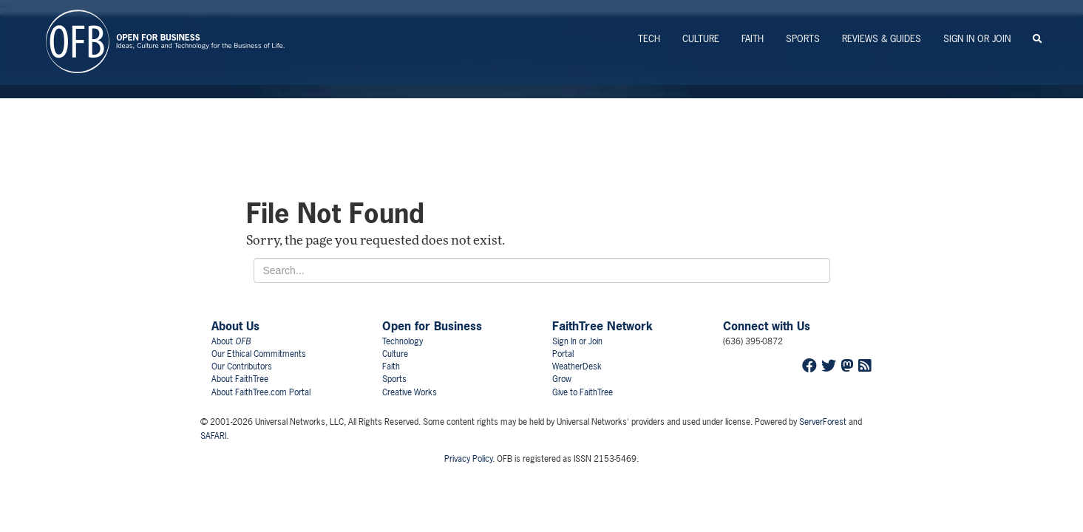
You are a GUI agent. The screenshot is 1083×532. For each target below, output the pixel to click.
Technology (402, 341)
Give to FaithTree (582, 392)
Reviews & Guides (881, 39)
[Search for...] (542, 270)
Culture (700, 39)
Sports (803, 39)
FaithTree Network (602, 326)
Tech (649, 39)
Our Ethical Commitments (258, 354)
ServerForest (822, 422)
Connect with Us (766, 326)
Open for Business (432, 326)
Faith (752, 39)
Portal (563, 354)
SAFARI (213, 436)
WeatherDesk (577, 366)
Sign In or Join (977, 39)
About (231, 341)
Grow (561, 379)
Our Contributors (241, 366)
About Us (235, 326)
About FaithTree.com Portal (260, 392)
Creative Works (409, 392)
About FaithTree (239, 379)
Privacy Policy (468, 459)
